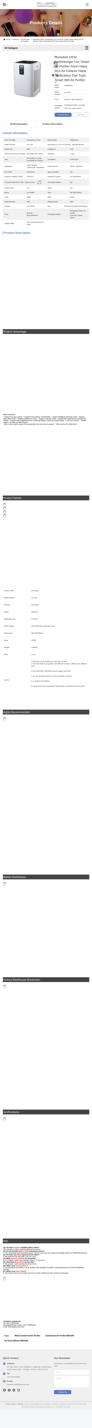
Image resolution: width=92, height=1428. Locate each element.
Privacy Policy (11, 1408)
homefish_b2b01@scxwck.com (18, 1388)
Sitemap (20, 1408)
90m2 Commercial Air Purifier (27, 1339)
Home (8, 39)
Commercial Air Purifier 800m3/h (59, 1339)
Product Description (53, 124)
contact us (62, 1396)
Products (15, 39)
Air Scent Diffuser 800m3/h (16, 1344)
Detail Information (19, 124)
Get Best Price (63, 115)
